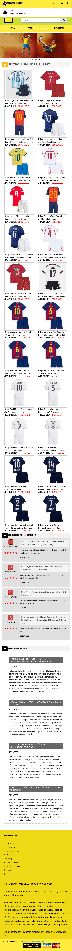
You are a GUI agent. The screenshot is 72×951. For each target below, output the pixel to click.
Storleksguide (10, 855)
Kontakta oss (9, 843)
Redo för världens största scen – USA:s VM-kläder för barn (36, 745)
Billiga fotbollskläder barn (34, 942)
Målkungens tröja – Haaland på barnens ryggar (36, 703)
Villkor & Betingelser (13, 866)
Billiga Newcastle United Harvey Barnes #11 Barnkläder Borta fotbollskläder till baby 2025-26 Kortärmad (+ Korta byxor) (43, 620)
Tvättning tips (10, 859)
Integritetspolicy (11, 862)
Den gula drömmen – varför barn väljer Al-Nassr (35, 788)
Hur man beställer (12, 851)
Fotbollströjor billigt (29, 906)
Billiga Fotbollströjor (51, 892)
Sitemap (7, 870)
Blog (6, 874)
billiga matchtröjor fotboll (31, 925)
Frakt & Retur (9, 847)
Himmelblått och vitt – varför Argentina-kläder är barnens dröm (32, 660)
